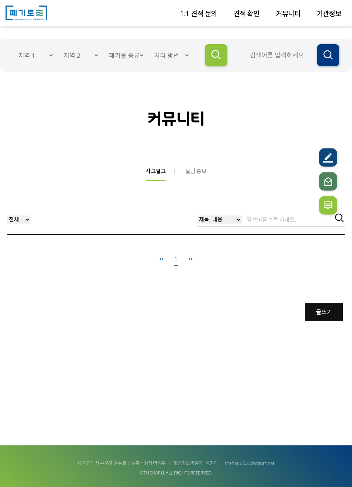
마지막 (191, 259)
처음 (161, 259)
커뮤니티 (288, 13)
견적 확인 (247, 13)
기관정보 (329, 13)
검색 (339, 219)
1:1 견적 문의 (198, 13)
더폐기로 (30, 13)
